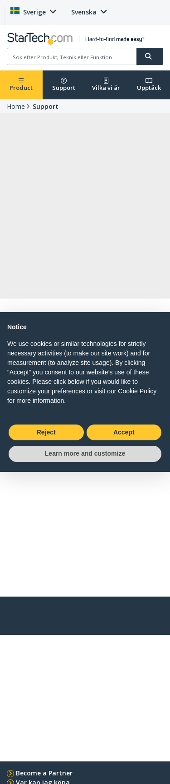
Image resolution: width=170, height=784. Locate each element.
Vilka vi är (106, 85)
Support (63, 85)
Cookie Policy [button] (137, 391)
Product (21, 85)
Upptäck (149, 85)
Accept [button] (124, 432)
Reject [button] (46, 432)
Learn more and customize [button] (85, 453)
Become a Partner (44, 773)
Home (16, 106)
